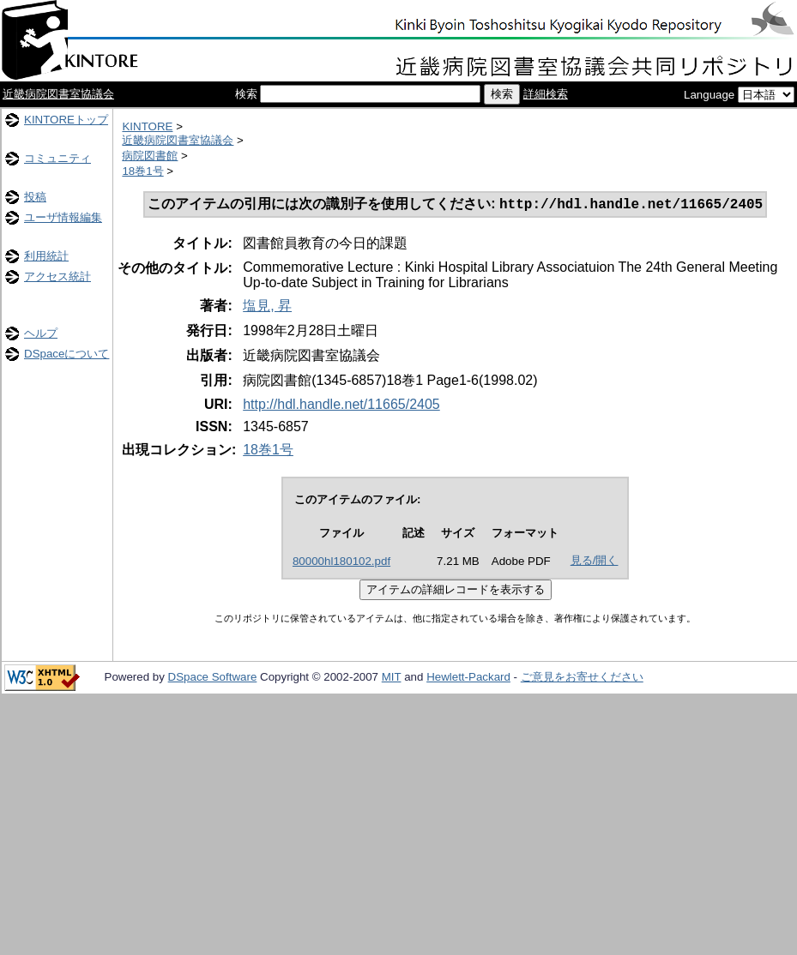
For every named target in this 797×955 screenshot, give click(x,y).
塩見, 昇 (267, 307)
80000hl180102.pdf (341, 562)
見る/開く (595, 562)
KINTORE (147, 126)
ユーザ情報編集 (63, 217)
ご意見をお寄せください (582, 678)
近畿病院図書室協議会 (58, 93)
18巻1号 (142, 171)
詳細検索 (545, 93)
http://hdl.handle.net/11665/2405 (341, 406)
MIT (392, 678)
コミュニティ (57, 158)
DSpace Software (212, 678)
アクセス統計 (57, 276)
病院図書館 (150, 155)
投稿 (35, 196)
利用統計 (46, 255)
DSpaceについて (66, 353)
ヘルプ (40, 333)
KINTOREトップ (66, 119)
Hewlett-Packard (468, 678)
